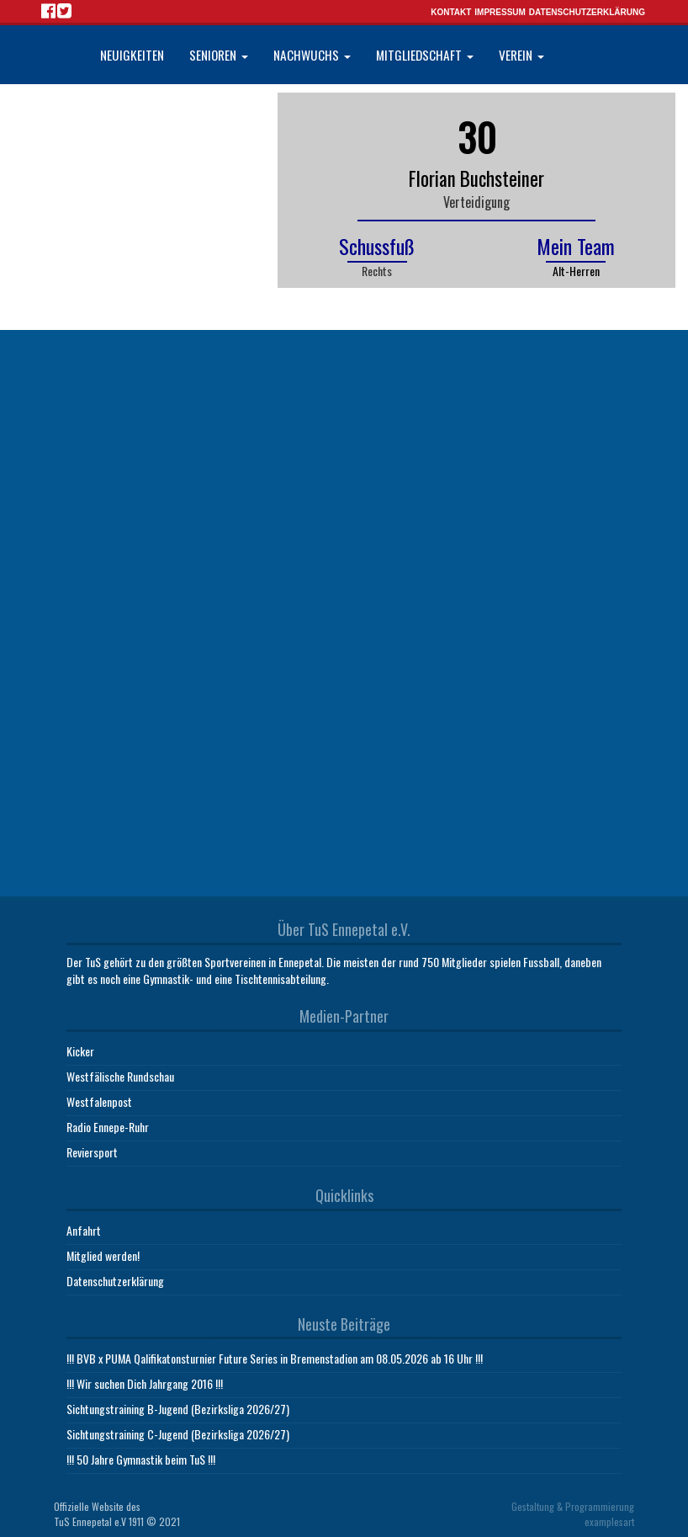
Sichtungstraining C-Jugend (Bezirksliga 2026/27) (177, 1434)
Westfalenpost (99, 1101)
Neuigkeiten (132, 54)
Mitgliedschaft (425, 54)
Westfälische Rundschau (120, 1076)
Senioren (218, 54)
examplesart (609, 1521)
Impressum (500, 12)
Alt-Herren (576, 270)
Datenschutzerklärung (587, 12)
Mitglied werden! (103, 1255)
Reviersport (92, 1152)
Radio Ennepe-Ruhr (107, 1126)
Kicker (80, 1051)
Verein (521, 54)
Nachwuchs (312, 54)
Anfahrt (83, 1230)
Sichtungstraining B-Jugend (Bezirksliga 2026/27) (177, 1408)
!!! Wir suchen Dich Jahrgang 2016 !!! (144, 1383)
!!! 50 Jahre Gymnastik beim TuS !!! (140, 1459)
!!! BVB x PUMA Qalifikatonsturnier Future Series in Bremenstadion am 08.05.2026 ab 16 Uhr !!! (274, 1358)
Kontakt (451, 12)
